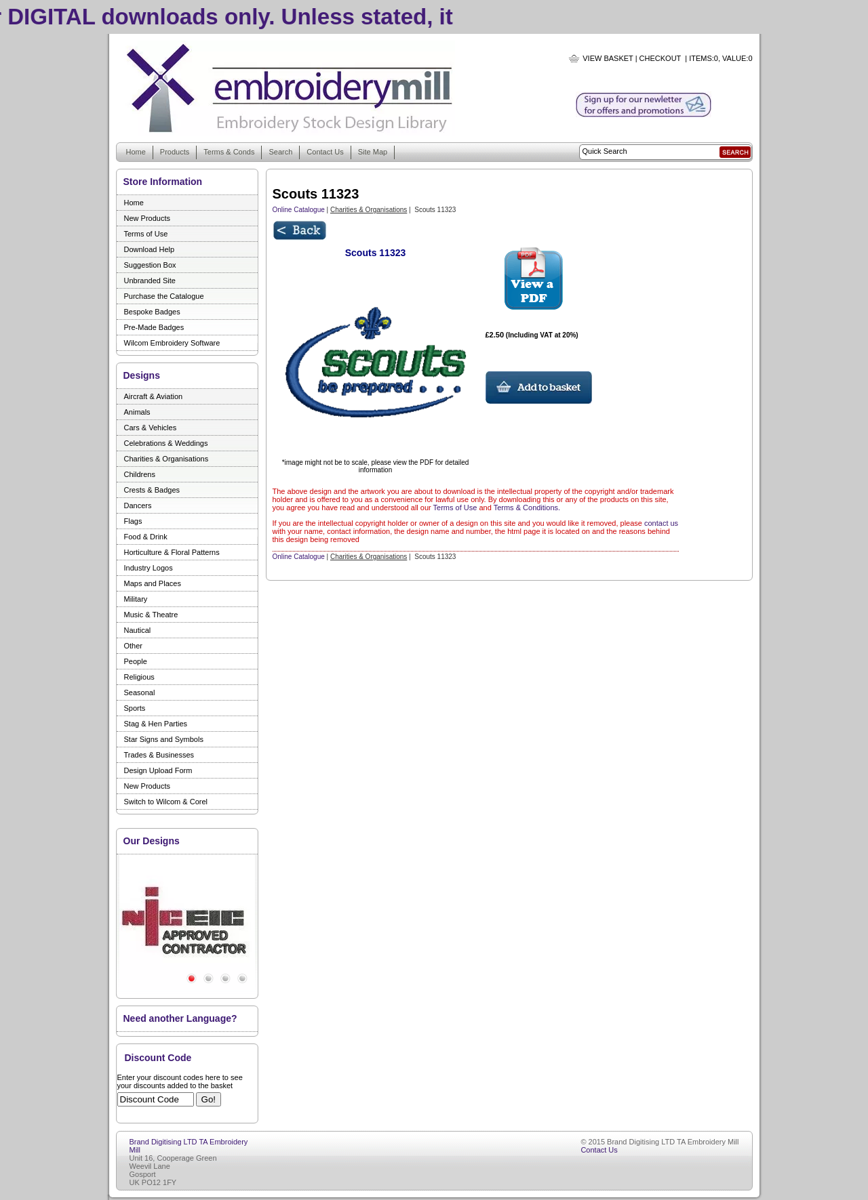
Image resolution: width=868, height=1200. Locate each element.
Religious (139, 677)
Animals (137, 412)
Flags (133, 521)
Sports (135, 708)
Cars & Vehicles (150, 427)
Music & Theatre (151, 615)
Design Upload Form (158, 770)
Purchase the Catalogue (164, 296)
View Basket (608, 58)
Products (174, 152)
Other (133, 646)
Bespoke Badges (152, 312)
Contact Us (325, 152)
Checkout (660, 58)
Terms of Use (146, 234)
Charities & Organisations (166, 459)
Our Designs (151, 840)
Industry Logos (148, 568)
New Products (147, 218)
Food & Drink (145, 537)
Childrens (139, 474)
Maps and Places (152, 583)
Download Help (149, 249)
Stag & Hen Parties (156, 724)
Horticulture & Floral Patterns (172, 552)
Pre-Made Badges (154, 327)
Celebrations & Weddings (166, 443)
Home (136, 152)
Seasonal (139, 692)
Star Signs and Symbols (163, 739)
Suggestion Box (150, 265)
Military (136, 599)
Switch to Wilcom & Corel (166, 802)
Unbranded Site (150, 280)
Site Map (372, 152)
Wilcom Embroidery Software (172, 343)
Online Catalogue (299, 209)
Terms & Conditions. (527, 507)
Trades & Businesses (159, 755)
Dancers (138, 505)
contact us (661, 523)
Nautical (137, 630)
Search (280, 152)
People (135, 661)
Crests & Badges (152, 490)
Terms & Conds (228, 152)
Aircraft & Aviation (153, 396)
